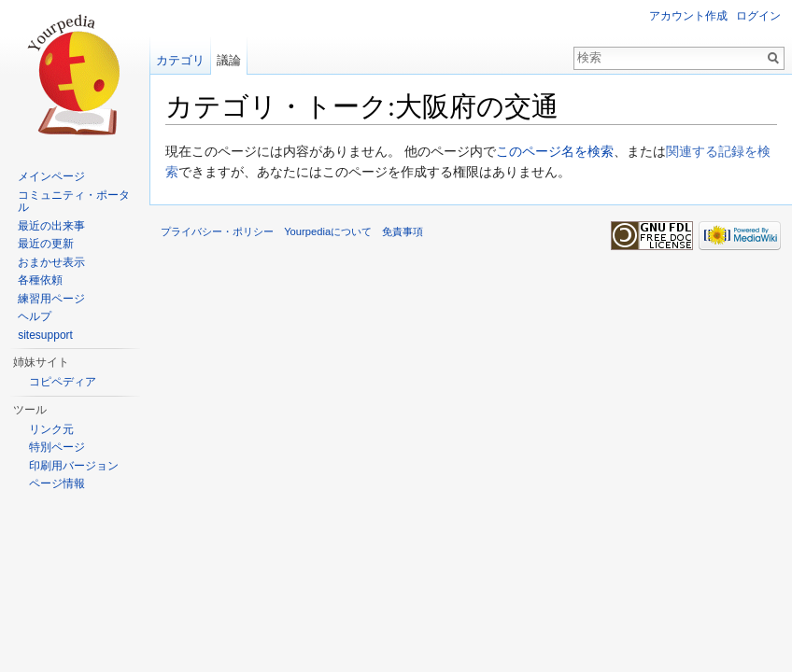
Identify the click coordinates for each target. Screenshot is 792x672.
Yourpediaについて (328, 231)
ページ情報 (57, 483)
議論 (229, 60)
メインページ (51, 176)
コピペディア (62, 381)
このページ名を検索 (555, 151)
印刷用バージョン (74, 465)
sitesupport (45, 335)
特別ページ (57, 447)
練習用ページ (51, 298)
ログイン (758, 15)
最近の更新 (46, 243)
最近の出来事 (51, 225)
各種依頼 (40, 280)
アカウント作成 (688, 15)
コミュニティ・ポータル (74, 202)
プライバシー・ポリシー (217, 231)
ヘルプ (34, 316)
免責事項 (402, 231)
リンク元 (51, 429)
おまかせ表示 (51, 262)
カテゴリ (180, 60)
